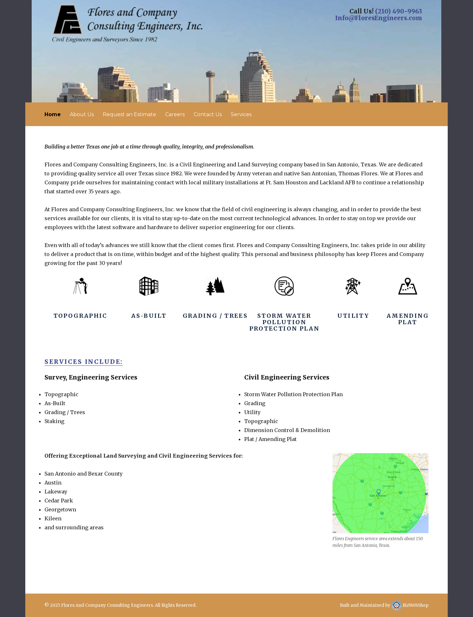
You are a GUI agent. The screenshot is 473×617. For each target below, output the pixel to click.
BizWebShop (410, 605)
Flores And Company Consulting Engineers (107, 605)
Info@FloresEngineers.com (378, 18)
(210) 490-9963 (398, 11)
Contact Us (208, 114)
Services (241, 114)
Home (52, 114)
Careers (175, 114)
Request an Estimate (129, 114)
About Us (82, 114)
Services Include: (83, 361)
